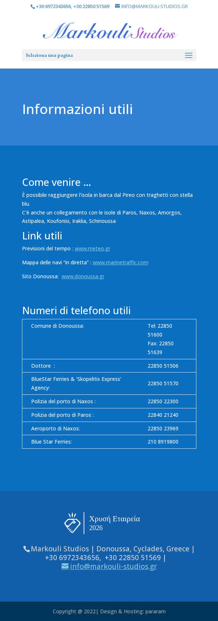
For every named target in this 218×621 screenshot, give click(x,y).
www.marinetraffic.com (120, 262)
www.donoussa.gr (83, 276)
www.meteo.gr (92, 248)
